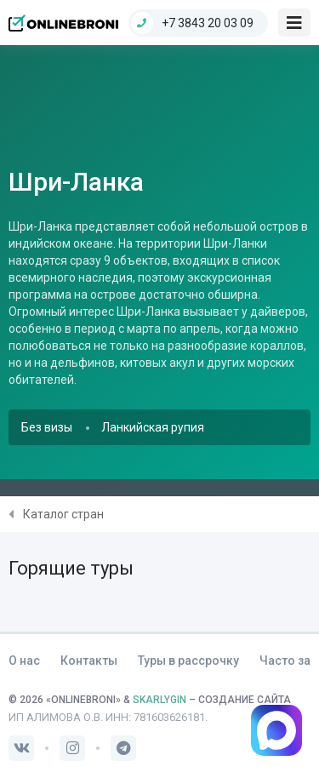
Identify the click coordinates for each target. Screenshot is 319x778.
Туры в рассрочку (188, 660)
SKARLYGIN (159, 700)
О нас (24, 660)
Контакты (88, 660)
